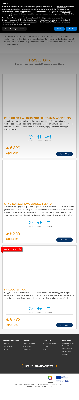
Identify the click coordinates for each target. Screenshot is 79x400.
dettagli (64, 154)
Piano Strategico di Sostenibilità (68, 345)
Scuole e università (29, 343)
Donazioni (6, 343)
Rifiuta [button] (59, 29)
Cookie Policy (37, 386)
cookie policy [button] (66, 12)
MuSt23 (5, 349)
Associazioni (27, 346)
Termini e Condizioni (47, 386)
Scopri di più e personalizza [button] (14, 29)
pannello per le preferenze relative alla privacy (16, 24)
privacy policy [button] (61, 7)
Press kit (65, 354)
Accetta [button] (71, 29)
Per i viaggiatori (67, 348)
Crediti (61, 384)
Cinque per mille (8, 346)
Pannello (45, 346)
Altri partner (27, 349)
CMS (44, 349)
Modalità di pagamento (50, 343)
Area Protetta (53, 384)
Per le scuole (66, 351)
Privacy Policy (29, 386)
